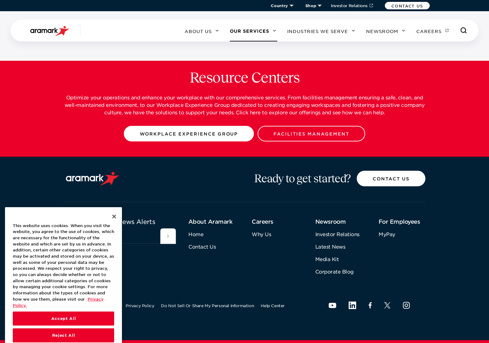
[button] (407, 5)
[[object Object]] (168, 236)
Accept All (63, 330)
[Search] (463, 30)
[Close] (114, 229)
